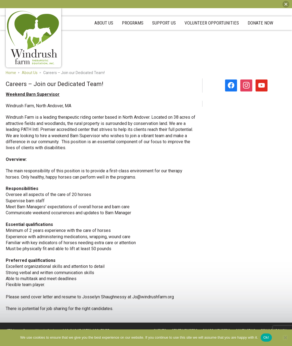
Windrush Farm (33, 38)
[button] (285, 4)
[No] (285, 337)
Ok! (266, 337)
